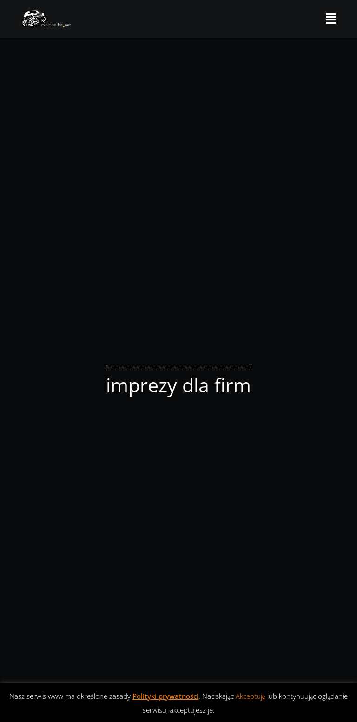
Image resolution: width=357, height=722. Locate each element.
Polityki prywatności (165, 696)
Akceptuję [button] (250, 696)
